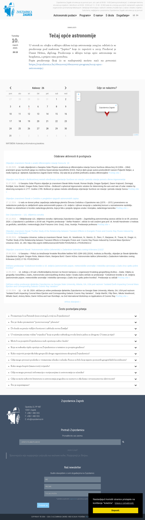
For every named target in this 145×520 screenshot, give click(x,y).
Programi (84, 15)
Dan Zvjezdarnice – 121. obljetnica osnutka (25, 215)
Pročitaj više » (114, 173)
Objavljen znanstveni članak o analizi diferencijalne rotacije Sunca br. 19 (37, 163)
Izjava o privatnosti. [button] (124, 503)
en (137, 15)
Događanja (122, 15)
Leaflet (136, 135)
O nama (97, 15)
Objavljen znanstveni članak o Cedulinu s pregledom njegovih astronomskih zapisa (42, 198)
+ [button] (78, 95)
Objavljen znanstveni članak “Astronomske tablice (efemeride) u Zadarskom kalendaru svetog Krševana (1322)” (55, 249)
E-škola (110, 15)
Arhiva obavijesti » (72, 302)
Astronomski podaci (64, 15)
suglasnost (73, 499)
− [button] (78, 99)
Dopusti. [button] (115, 510)
